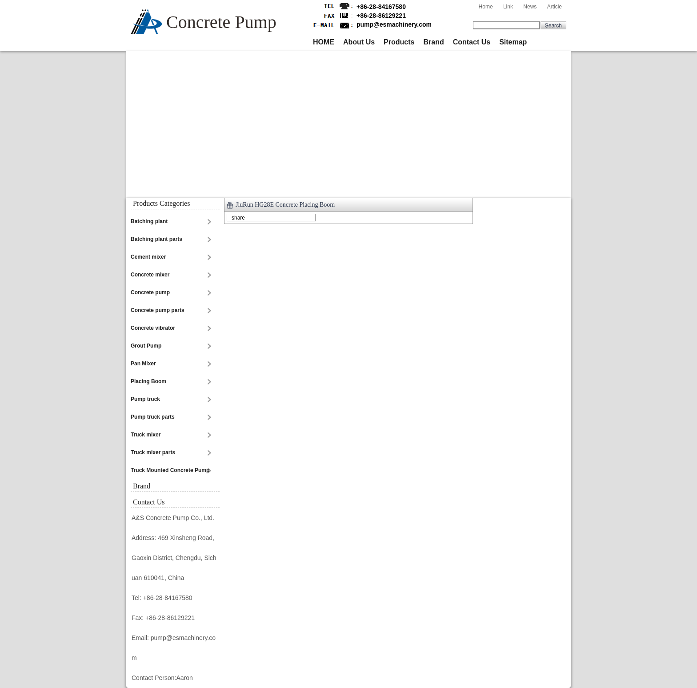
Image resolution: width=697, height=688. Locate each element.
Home (486, 7)
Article (554, 7)
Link (508, 7)
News (530, 7)
